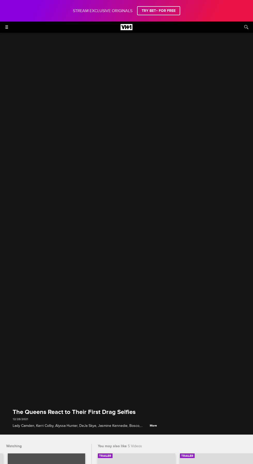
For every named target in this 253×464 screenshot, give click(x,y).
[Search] (246, 27)
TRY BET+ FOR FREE (159, 11)
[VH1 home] (126, 28)
